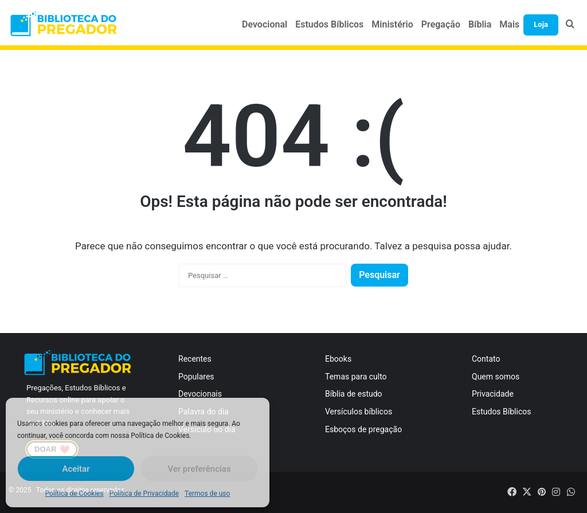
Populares (196, 376)
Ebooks (338, 358)
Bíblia (479, 24)
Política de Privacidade (144, 493)
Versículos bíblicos (358, 411)
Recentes (195, 358)
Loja (541, 24)
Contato (486, 358)
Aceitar (75, 469)
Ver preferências (198, 469)
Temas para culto (356, 376)
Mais (509, 24)
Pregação (440, 24)
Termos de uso (207, 493)
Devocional (264, 24)
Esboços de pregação (363, 429)
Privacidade (493, 393)
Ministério (392, 24)
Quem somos (495, 376)
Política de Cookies (74, 493)
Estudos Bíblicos (329, 24)
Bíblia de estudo (353, 393)
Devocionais (200, 393)
